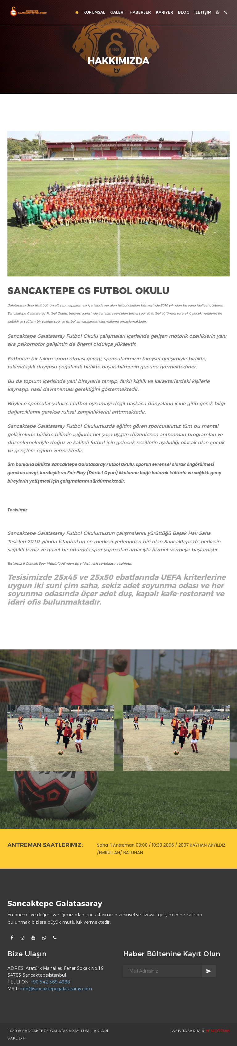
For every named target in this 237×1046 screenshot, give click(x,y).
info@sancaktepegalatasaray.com (56, 989)
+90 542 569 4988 (50, 982)
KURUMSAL (94, 12)
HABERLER (140, 12)
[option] (60, 739)
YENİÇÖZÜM (218, 1030)
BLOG (183, 12)
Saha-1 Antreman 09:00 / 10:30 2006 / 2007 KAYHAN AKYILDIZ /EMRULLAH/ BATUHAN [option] (161, 849)
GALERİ (117, 12)
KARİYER (164, 12)
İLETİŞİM (202, 12)
